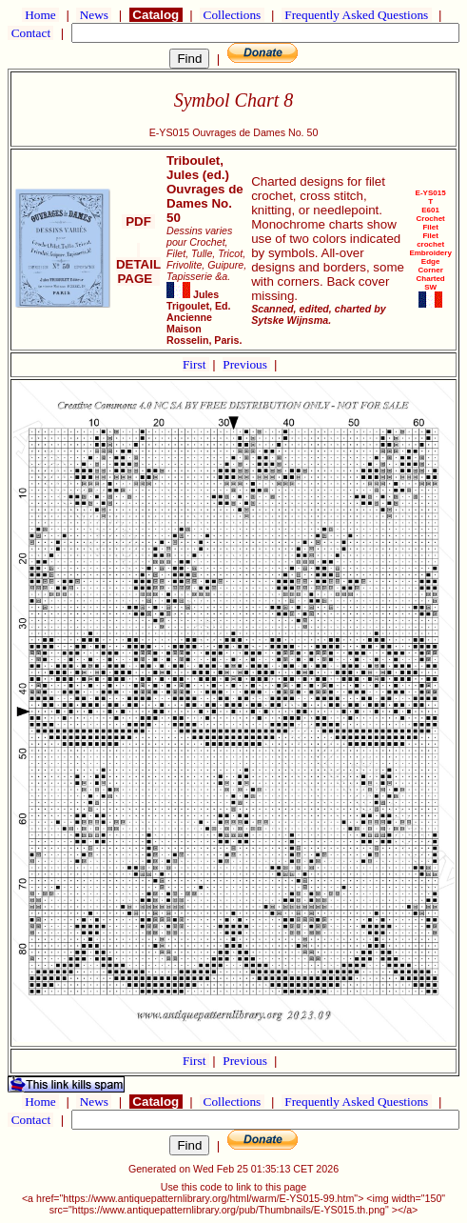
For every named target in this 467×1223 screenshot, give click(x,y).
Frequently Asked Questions (357, 15)
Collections (231, 15)
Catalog (156, 15)
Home (40, 15)
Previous (246, 364)
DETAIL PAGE (138, 264)
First (196, 364)
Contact (30, 33)
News (93, 15)
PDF (138, 221)
